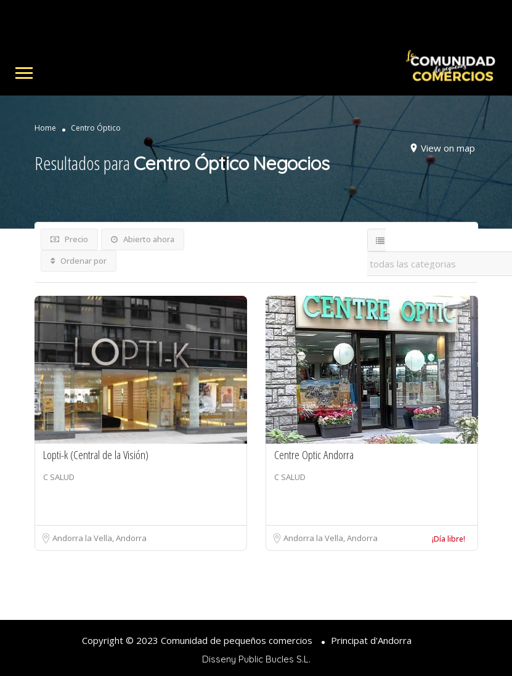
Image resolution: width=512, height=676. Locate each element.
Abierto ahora (142, 239)
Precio (69, 239)
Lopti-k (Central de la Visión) (95, 455)
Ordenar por (79, 260)
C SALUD (59, 477)
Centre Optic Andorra (314, 455)
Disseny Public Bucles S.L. (256, 659)
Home (45, 128)
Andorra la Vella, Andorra (99, 538)
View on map (448, 148)
